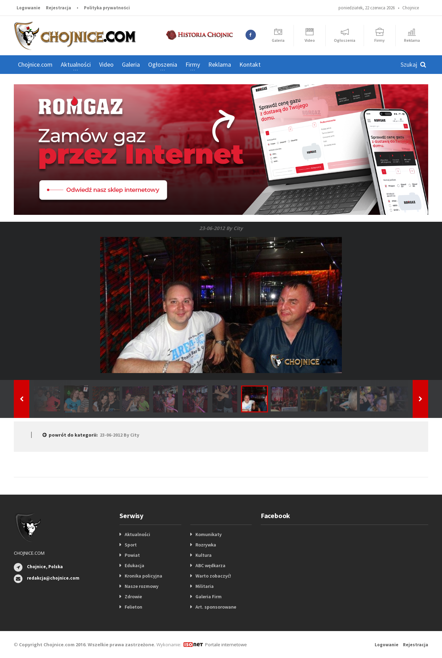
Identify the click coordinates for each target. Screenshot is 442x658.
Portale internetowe (226, 644)
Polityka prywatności (107, 8)
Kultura (203, 555)
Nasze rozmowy (141, 586)
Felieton (133, 607)
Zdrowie (133, 596)
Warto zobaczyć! (213, 576)
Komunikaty (208, 534)
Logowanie (28, 8)
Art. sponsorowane (215, 607)
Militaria (204, 586)
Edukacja (134, 565)
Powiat (132, 555)
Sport (131, 545)
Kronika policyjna (143, 576)
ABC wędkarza (210, 565)
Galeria (131, 64)
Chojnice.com (35, 64)
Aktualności (137, 534)
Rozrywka (205, 545)
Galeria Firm (208, 596)
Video (106, 64)
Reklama (219, 64)
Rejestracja (58, 8)
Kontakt (250, 64)
